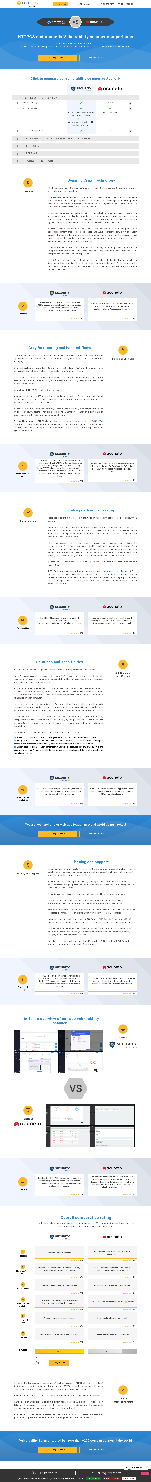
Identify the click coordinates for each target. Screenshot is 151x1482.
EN (122, 4)
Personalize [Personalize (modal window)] (128, 1478)
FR (119, 4)
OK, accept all (94, 1478)
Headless (57, 197)
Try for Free (60, 4)
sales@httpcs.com (106, 1473)
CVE (25, 424)
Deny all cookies (111, 1478)
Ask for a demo (96, 58)
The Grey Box (21, 355)
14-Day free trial (57, 58)
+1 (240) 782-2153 (44, 1473)
